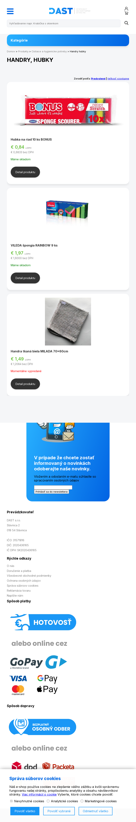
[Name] (126, 23)
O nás (10, 565)
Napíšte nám (15, 595)
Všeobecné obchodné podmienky (29, 575)
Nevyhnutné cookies (27, 801)
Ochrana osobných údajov (24, 580)
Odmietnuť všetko (95, 811)
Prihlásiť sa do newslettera (52, 491)
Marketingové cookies (99, 801)
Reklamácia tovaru (19, 590)
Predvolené (98, 78)
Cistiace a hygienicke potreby (49, 51)
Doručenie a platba (19, 570)
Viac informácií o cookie (39, 794)
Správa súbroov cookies (22, 585)
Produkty (23, 51)
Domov (11, 51)
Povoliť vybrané (59, 811)
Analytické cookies (62, 801)
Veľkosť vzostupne (118, 78)
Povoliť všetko (25, 811)
